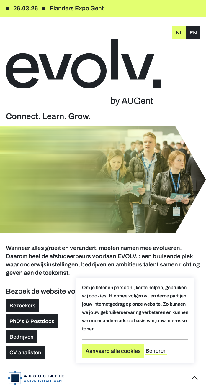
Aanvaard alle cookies (113, 351)
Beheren (156, 351)
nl (179, 33)
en (193, 33)
